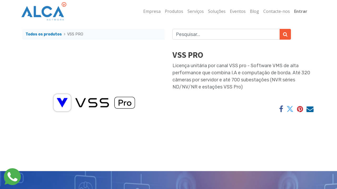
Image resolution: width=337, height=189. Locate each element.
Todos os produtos (44, 34)
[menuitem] (151, 11)
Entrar (299, 11)
